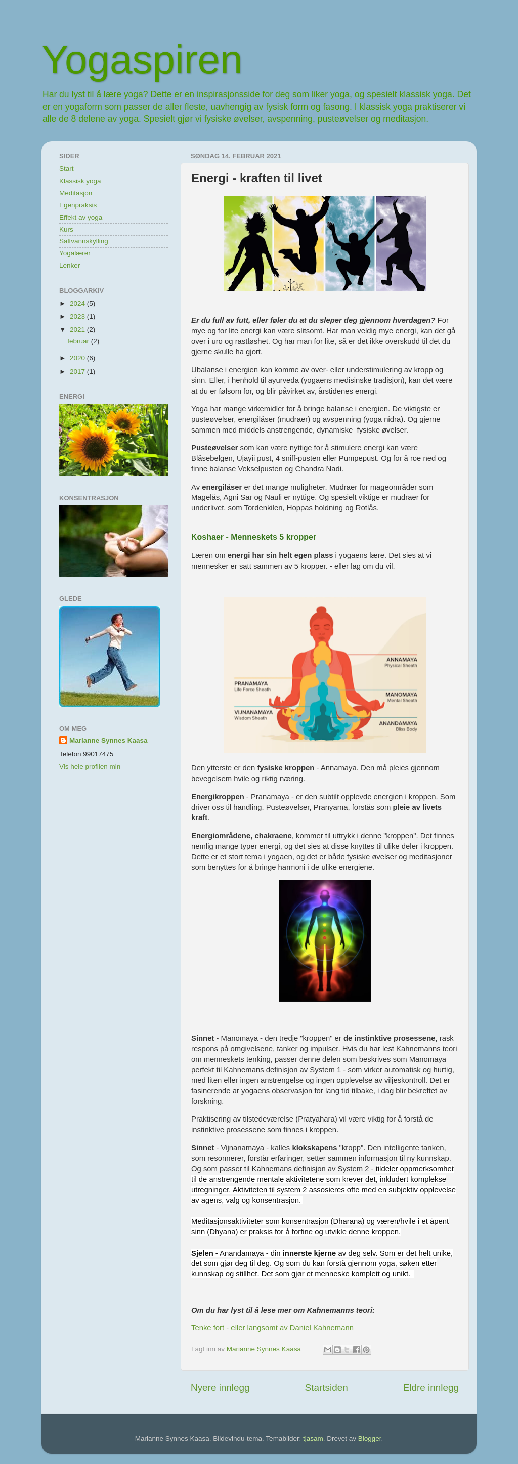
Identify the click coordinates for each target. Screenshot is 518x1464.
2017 (78, 371)
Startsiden (326, 1387)
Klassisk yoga (80, 181)
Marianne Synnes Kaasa (108, 740)
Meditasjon (75, 193)
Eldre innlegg (431, 1387)
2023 (78, 316)
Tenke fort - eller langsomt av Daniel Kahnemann (272, 1328)
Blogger (369, 1438)
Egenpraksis (78, 205)
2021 (78, 329)
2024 (78, 303)
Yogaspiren (141, 59)
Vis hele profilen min (89, 766)
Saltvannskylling (83, 241)
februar (79, 341)
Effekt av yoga (80, 217)
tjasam (313, 1438)
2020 (78, 358)
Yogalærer (75, 253)
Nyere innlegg (220, 1387)
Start (66, 169)
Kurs (66, 229)
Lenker (69, 265)
